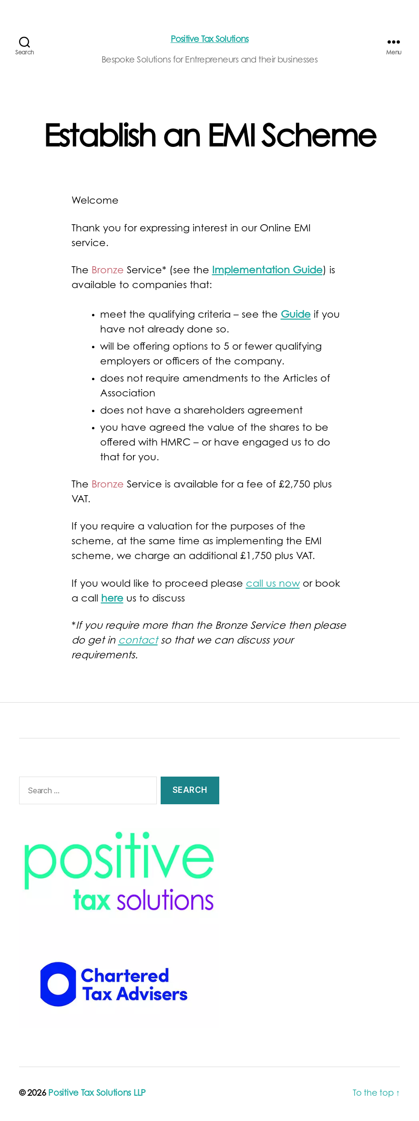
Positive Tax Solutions (210, 40)
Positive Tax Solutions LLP (97, 1094)
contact (138, 641)
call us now (273, 585)
